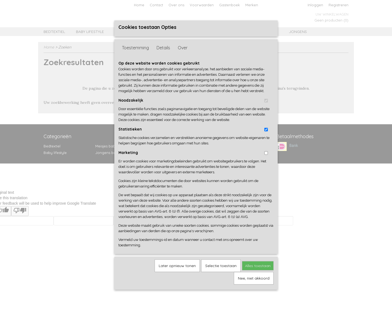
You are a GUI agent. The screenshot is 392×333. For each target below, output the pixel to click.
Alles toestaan (258, 265)
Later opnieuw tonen (177, 265)
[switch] (266, 100)
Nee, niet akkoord (254, 278)
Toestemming (135, 47)
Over (183, 47)
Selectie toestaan (221, 265)
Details (163, 47)
